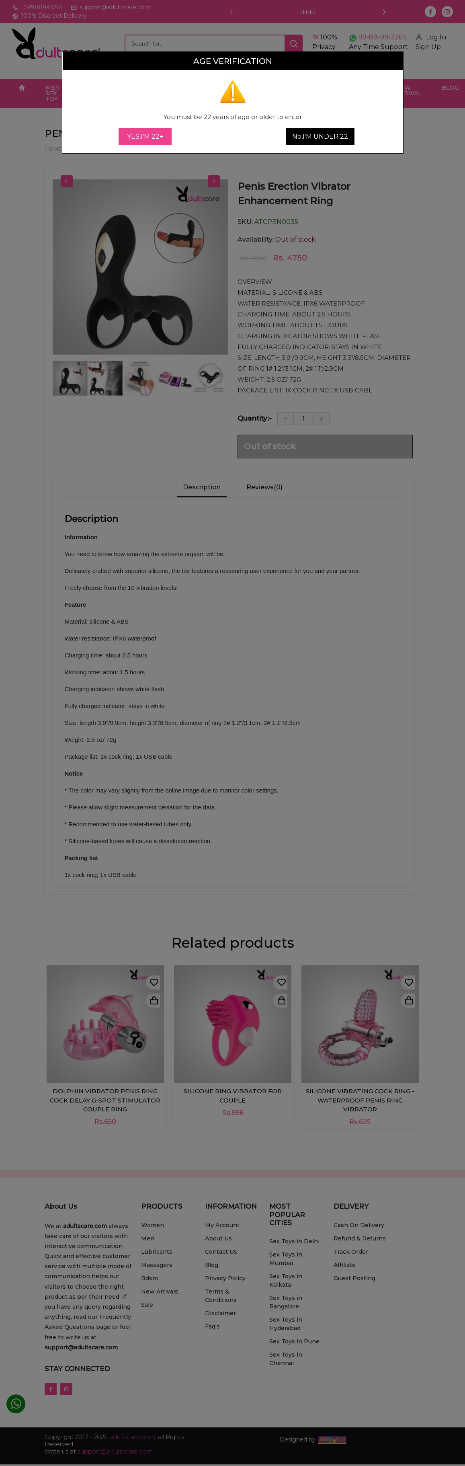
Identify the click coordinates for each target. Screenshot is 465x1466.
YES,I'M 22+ (145, 136)
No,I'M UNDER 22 (320, 136)
